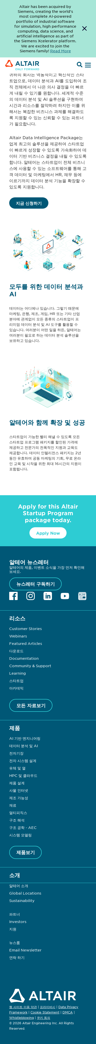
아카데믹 (16, 688)
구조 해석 (17, 820)
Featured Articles (25, 643)
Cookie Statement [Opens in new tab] (44, 1012)
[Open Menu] (87, 65)
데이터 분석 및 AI (23, 745)
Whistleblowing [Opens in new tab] (21, 1018)
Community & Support (30, 665)
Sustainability (22, 900)
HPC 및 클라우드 (23, 775)
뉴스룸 (14, 942)
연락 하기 (17, 957)
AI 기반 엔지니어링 (24, 738)
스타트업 (16, 680)
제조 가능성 (18, 797)
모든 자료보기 (31, 705)
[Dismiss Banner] (84, 28)
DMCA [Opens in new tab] (67, 1012)
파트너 (14, 914)
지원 (12, 929)
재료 (12, 805)
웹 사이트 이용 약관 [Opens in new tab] (23, 1007)
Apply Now (48, 532)
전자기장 (16, 753)
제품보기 (25, 852)
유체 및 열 (17, 768)
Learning (17, 673)
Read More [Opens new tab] (60, 50)
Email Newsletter (25, 950)
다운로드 (16, 650)
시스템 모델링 (20, 835)
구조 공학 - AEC (23, 827)
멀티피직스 (18, 812)
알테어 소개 (18, 885)
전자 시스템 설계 (22, 760)
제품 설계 (17, 783)
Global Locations (25, 893)
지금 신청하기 (29, 203)
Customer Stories (25, 628)
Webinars (18, 636)
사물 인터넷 (18, 790)
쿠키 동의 (43, 1018)
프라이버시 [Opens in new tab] (47, 1007)
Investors (17, 921)
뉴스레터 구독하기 (35, 584)
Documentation (24, 658)
